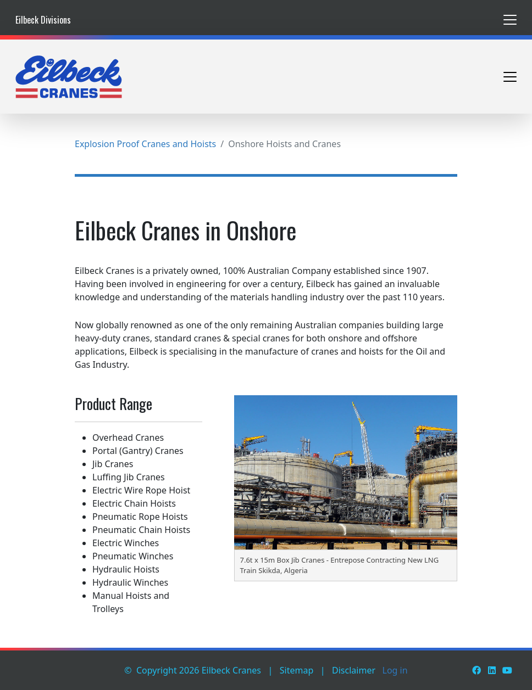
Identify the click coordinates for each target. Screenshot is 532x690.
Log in (395, 670)
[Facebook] (476, 670)
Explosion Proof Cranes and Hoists (145, 144)
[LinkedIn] (492, 670)
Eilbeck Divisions (43, 19)
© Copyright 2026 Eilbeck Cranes (192, 670)
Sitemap (297, 670)
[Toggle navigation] (510, 20)
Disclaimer (353, 670)
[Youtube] (507, 670)
